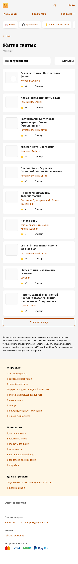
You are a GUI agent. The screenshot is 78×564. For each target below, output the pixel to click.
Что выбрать (10, 14)
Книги (12, 24)
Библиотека (39, 14)
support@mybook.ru (36, 522)
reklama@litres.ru (14, 535)
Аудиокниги (31, 24)
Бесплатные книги (58, 24)
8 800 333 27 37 (13, 522)
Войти (72, 5)
